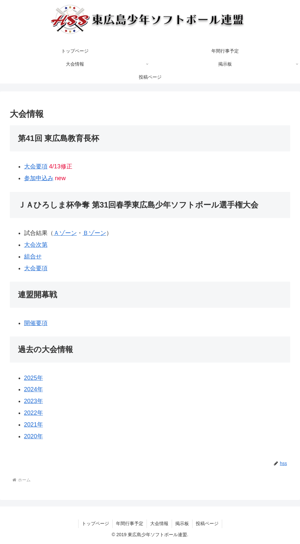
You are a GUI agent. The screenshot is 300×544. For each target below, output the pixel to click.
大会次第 (36, 244)
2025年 (33, 378)
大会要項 (36, 166)
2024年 (33, 389)
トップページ (95, 523)
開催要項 (36, 323)
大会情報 (159, 523)
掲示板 (182, 523)
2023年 (33, 401)
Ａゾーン (65, 233)
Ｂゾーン (94, 233)
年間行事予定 (129, 523)
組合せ (33, 256)
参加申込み (38, 178)
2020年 (33, 436)
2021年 (33, 424)
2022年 (33, 413)
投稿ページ (207, 523)
